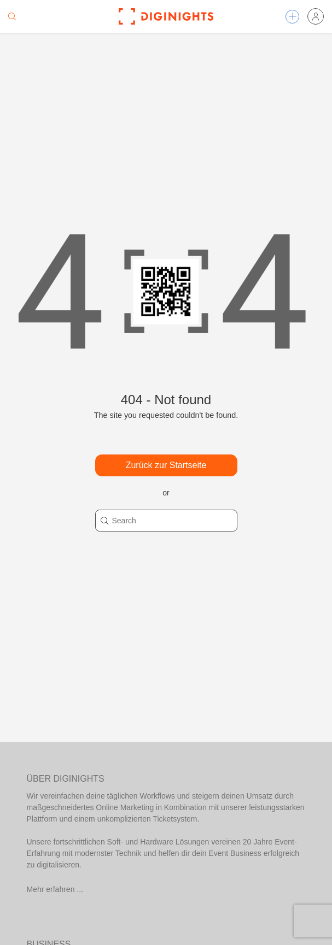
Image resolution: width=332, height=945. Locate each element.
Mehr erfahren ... (55, 889)
